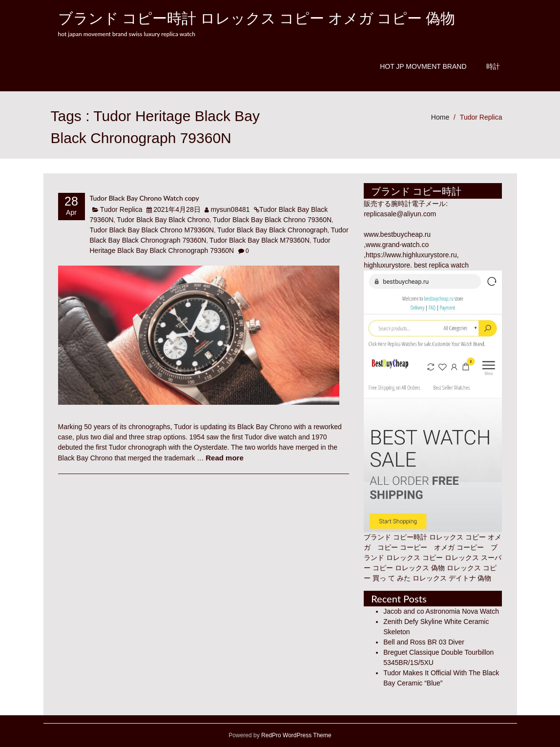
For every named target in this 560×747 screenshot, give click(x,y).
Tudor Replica (481, 117)
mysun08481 (229, 209)
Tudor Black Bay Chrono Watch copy (144, 198)
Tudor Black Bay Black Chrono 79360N (272, 220)
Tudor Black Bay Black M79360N (259, 240)
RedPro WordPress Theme (296, 735)
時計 (493, 66)
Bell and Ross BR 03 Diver (423, 642)
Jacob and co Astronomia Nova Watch (441, 611)
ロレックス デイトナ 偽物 (452, 578)
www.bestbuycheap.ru (397, 234)
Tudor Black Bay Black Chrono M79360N (152, 230)
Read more (225, 458)
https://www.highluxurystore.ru (411, 255)
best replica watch (441, 265)
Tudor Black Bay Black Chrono (163, 220)
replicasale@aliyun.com (400, 214)
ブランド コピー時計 (395, 537)
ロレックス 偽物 (420, 568)
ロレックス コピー (414, 557)
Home (440, 117)
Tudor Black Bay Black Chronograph (272, 230)
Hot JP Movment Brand (423, 66)
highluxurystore (387, 265)
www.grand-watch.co (397, 245)
